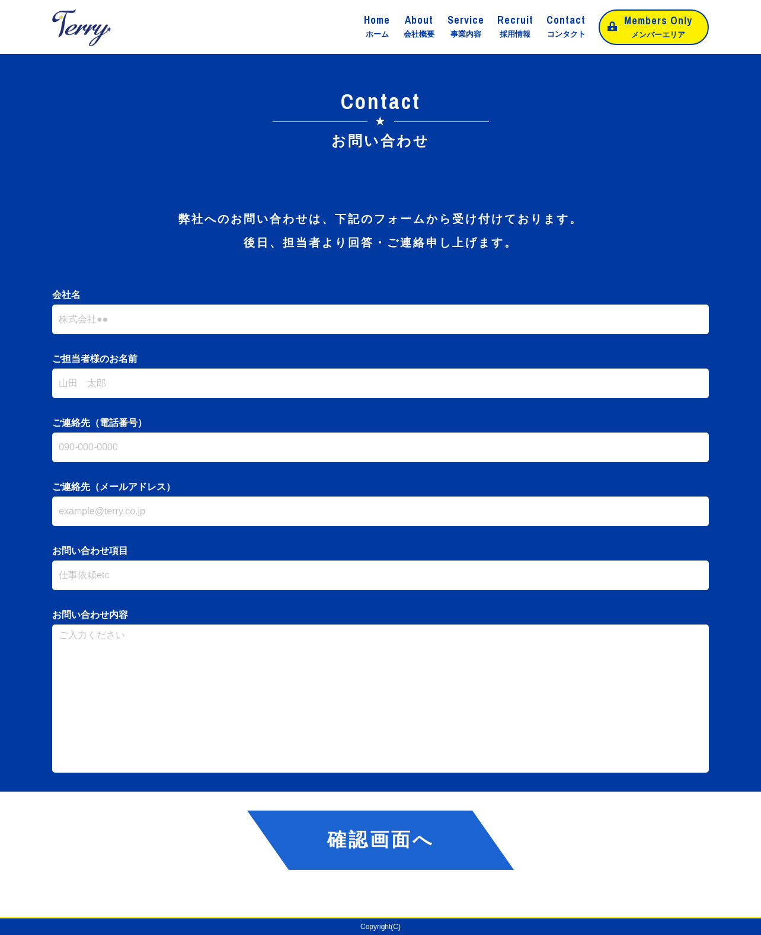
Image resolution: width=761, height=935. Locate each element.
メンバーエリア (658, 25)
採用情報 (515, 26)
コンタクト (566, 26)
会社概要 (419, 26)
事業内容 (465, 26)
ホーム (377, 26)
